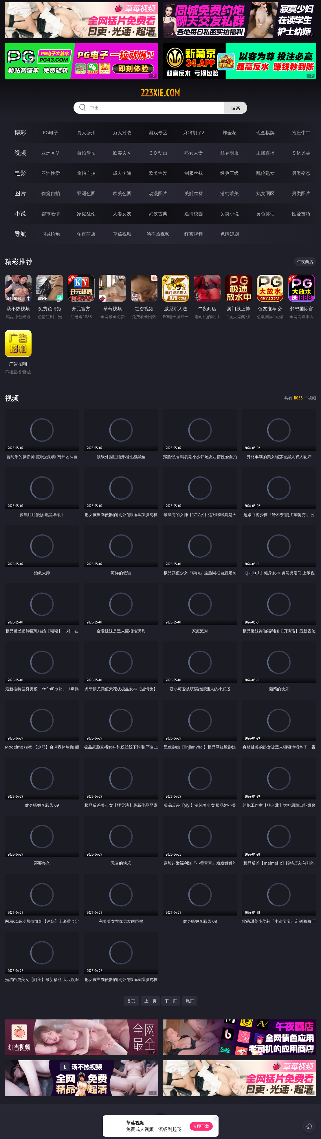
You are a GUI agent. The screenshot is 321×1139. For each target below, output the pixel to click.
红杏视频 (193, 234)
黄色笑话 (265, 213)
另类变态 (301, 173)
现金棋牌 (265, 132)
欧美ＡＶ (122, 153)
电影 (20, 173)
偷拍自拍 (86, 173)
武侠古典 (158, 213)
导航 (20, 234)
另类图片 (301, 193)
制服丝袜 (193, 173)
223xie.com (160, 93)
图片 (20, 193)
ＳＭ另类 (301, 153)
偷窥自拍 (50, 193)
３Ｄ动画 (158, 153)
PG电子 (50, 132)
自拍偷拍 (86, 153)
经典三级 (229, 173)
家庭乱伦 (86, 213)
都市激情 (50, 213)
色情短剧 (229, 234)
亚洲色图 (86, 193)
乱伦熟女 (265, 173)
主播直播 (265, 153)
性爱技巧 (301, 213)
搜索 (235, 107)
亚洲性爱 (50, 173)
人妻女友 (122, 213)
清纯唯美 (229, 193)
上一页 (150, 1001)
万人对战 (122, 132)
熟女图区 (265, 193)
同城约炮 (50, 234)
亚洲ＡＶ (50, 153)
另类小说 (229, 213)
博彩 (20, 132)
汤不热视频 (158, 234)
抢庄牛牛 (301, 132)
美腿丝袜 (193, 193)
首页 (131, 1001)
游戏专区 (158, 132)
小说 (20, 213)
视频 (20, 153)
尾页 (190, 1001)
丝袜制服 (229, 153)
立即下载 (201, 1126)
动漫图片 (158, 193)
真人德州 (86, 132)
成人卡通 (122, 173)
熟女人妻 (193, 153)
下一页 (171, 1001)
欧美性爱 (158, 173)
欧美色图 (122, 193)
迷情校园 (193, 213)
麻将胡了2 (193, 132)
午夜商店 (86, 234)
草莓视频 (122, 234)
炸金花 (229, 132)
